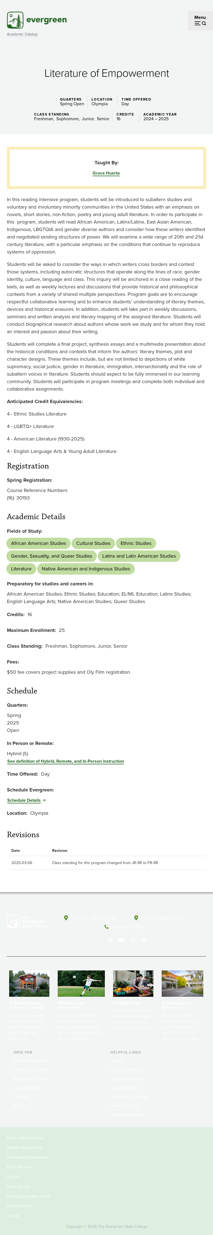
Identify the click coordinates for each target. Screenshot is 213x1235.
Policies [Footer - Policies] (13, 1176)
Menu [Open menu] (200, 17)
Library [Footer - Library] (116, 1060)
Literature (21, 568)
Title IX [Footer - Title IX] (13, 1215)
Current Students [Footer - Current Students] (30, 1060)
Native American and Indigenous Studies (86, 568)
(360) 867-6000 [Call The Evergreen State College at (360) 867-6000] (127, 926)
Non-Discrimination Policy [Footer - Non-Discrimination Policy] (28, 1196)
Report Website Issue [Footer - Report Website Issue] (25, 1137)
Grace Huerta (106, 173)
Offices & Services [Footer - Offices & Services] (127, 1078)
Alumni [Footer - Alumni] (20, 1105)
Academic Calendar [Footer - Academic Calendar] (129, 1096)
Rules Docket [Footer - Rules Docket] (18, 1186)
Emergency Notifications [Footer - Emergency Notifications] (28, 1157)
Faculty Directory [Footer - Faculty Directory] (126, 1069)
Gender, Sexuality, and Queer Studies (51, 556)
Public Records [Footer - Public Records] (20, 1167)
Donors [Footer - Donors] (20, 1096)
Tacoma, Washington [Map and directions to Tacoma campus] (162, 917)
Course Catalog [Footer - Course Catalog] (125, 1087)
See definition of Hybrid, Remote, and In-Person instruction (65, 761)
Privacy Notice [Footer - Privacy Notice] (19, 1206)
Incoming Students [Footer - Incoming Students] (32, 1069)
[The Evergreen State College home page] (27, 922)
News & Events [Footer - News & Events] (124, 1105)
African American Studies (38, 543)
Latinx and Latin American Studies (139, 556)
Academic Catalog (22, 34)
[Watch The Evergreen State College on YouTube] (122, 939)
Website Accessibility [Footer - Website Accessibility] (25, 1147)
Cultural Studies (93, 543)
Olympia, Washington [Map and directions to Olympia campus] (93, 917)
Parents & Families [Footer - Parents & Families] (31, 1078)
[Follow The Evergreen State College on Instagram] (133, 939)
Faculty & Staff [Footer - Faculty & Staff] (27, 1087)
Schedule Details (24, 800)
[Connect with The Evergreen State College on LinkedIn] (144, 939)
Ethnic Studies (136, 543)
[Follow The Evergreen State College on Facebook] (110, 939)
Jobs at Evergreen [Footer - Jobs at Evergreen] (127, 1114)
